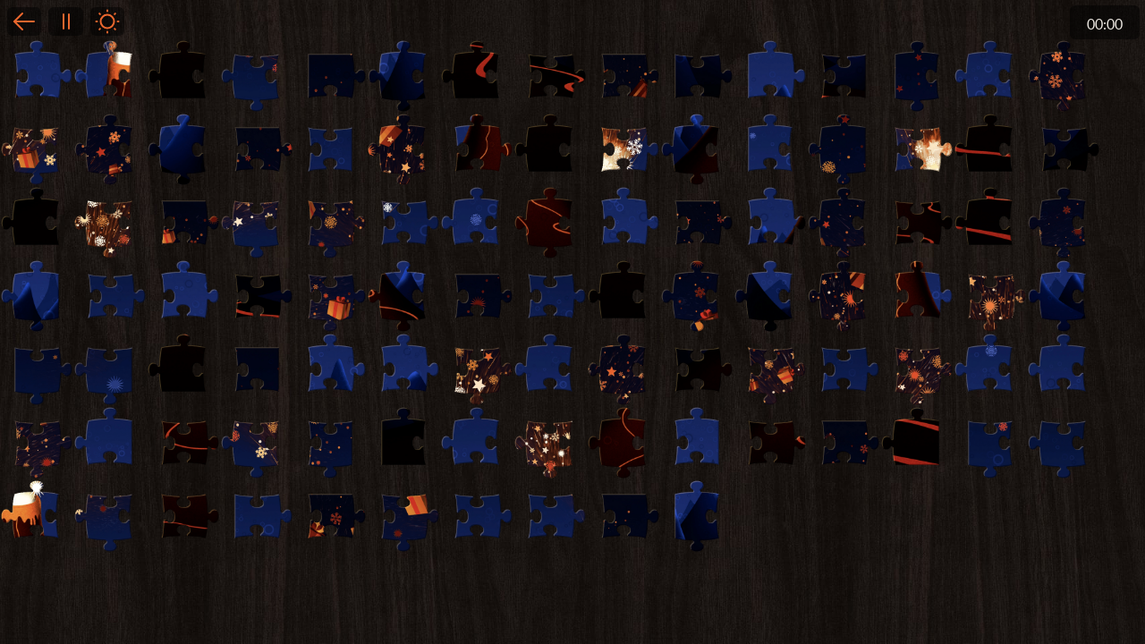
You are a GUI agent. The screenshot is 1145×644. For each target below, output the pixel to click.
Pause (65, 21)
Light (107, 21)
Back (24, 21)
